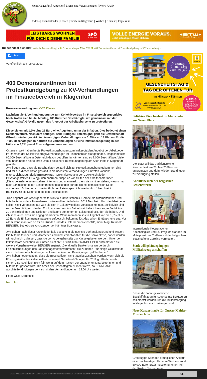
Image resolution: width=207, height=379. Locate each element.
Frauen (64, 21)
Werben (100, 21)
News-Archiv (106, 5)
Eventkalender (50, 21)
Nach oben (12, 282)
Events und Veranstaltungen (81, 5)
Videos (36, 21)
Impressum (124, 21)
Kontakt (111, 21)
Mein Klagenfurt (41, 5)
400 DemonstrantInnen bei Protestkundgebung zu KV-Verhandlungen (127, 48)
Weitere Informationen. (109, 374)
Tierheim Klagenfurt (81, 21)
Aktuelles (58, 5)
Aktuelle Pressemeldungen (46, 48)
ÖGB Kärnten (47, 108)
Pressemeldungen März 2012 (76, 48)
